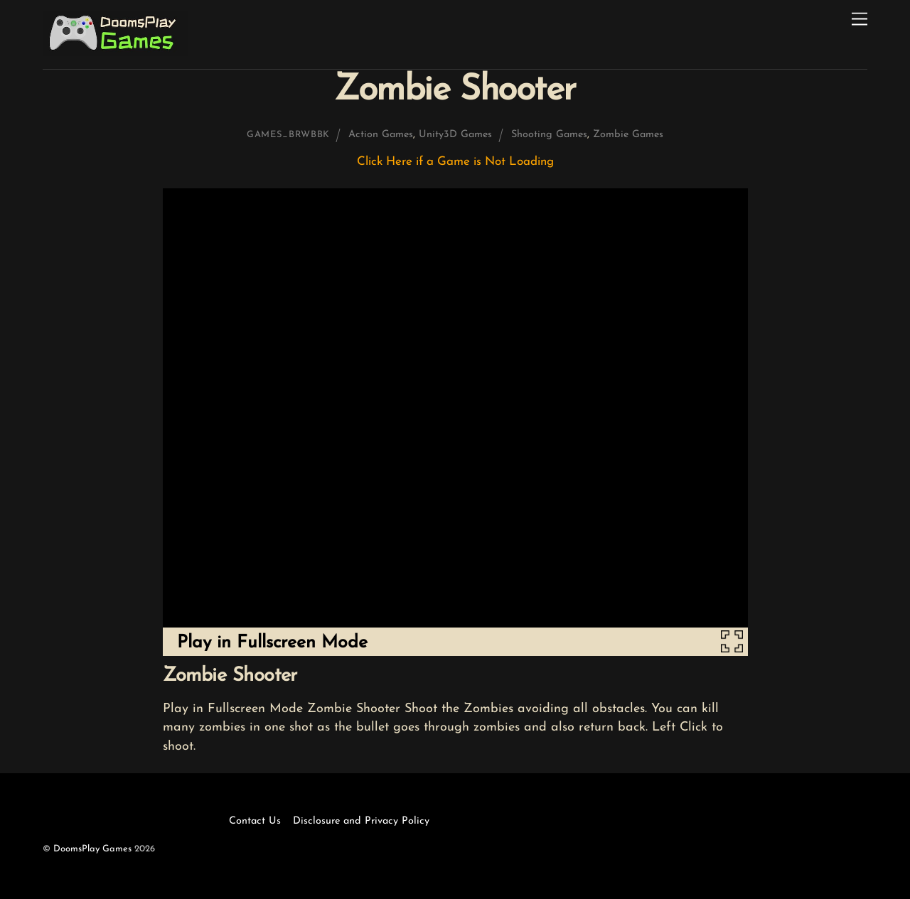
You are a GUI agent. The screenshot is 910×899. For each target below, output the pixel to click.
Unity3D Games (455, 134)
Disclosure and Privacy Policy (361, 821)
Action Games (380, 134)
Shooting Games (549, 134)
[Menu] (859, 19)
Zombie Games (628, 134)
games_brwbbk (288, 134)
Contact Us (255, 821)
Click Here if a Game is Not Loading (455, 162)
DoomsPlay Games (92, 849)
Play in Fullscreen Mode (272, 643)
